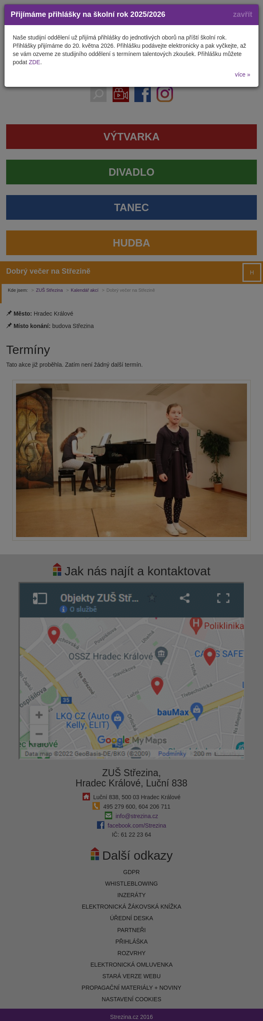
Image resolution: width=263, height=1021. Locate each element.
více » (242, 74)
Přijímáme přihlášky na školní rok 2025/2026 (88, 14)
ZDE (34, 62)
